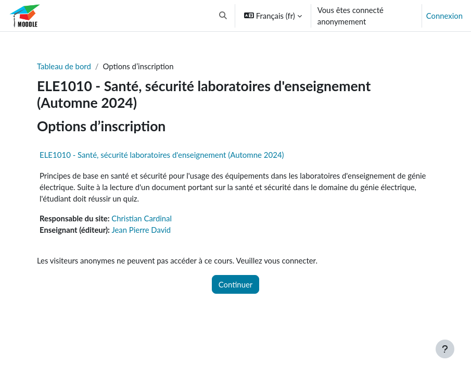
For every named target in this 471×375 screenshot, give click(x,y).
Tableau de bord (64, 66)
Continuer (235, 284)
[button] (223, 15)
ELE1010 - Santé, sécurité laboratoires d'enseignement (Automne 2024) (162, 154)
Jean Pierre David (141, 229)
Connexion (444, 15)
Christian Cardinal (141, 218)
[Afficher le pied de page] (445, 349)
